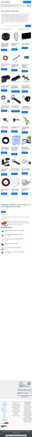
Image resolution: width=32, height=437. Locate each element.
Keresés (3, 212)
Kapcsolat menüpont (27, 421)
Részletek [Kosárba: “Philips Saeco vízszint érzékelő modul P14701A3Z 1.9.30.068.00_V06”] (24, 71)
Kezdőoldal (4, 401)
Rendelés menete (4, 410)
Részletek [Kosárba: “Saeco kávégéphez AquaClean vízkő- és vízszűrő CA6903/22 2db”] (24, 152)
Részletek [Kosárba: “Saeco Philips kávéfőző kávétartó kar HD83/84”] (14, 174)
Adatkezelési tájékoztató (3, 409)
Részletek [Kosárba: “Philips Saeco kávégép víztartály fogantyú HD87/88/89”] (14, 70)
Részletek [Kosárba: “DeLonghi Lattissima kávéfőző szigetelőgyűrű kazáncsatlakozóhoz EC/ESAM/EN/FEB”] (4, 49)
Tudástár (5, 6)
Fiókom (4, 416)
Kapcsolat (13, 6)
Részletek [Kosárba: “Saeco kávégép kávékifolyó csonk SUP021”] (14, 131)
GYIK (8, 6)
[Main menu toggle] (27, 2)
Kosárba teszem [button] (15, 111)
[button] (21, 2)
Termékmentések (4, 419)
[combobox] (16, 215)
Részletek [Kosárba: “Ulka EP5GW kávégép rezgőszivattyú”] (24, 193)
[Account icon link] (30, 5)
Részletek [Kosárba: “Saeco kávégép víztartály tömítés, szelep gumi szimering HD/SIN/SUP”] (4, 152)
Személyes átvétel (4, 404)
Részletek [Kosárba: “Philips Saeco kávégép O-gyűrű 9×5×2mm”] (4, 69)
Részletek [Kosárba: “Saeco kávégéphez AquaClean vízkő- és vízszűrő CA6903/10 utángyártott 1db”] (14, 154)
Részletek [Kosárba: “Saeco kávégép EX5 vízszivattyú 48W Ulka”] (4, 131)
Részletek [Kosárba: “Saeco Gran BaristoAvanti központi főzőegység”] (4, 90)
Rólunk (10, 6)
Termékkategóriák (4, 420)
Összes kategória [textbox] (15, 214)
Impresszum (4, 405)
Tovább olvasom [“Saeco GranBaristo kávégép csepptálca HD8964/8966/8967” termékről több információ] (15, 91)
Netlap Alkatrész (5, 2)
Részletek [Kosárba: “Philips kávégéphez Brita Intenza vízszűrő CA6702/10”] (14, 49)
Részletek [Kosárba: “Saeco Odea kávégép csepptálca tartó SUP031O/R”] (4, 174)
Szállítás (4, 403)
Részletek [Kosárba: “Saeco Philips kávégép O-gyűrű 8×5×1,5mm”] (4, 193)
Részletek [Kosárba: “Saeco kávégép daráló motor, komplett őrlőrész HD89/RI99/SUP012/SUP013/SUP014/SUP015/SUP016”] (24, 112)
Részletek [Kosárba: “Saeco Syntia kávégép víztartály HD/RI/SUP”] (14, 193)
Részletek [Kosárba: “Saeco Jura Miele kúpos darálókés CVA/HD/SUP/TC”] (4, 110)
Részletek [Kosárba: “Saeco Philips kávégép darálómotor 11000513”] (24, 173)
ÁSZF (4, 406)
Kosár (4, 418)
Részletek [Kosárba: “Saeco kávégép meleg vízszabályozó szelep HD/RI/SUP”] (24, 132)
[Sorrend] (24, 29)
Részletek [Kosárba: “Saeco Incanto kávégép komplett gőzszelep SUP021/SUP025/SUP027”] (24, 91)
